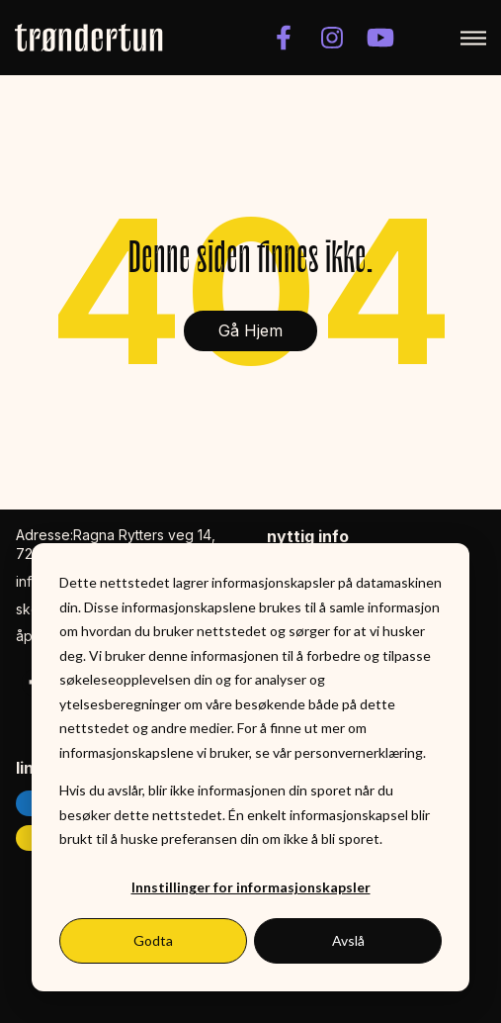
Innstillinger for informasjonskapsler (251, 887)
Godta (153, 940)
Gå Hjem (250, 330)
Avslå (348, 940)
